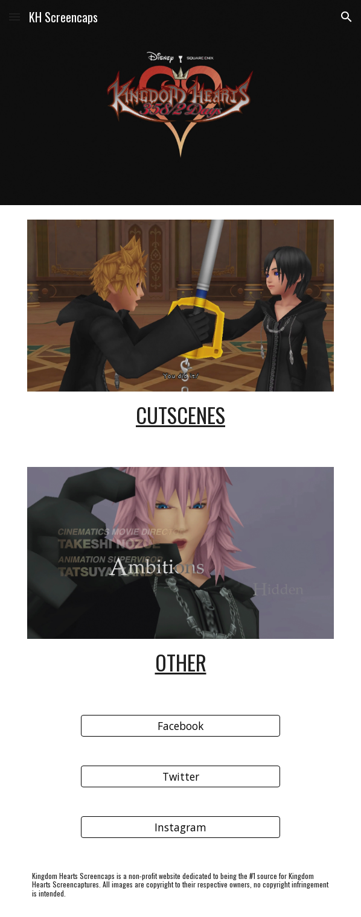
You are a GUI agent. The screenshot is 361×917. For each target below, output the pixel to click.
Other (180, 662)
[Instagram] (180, 827)
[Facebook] (180, 726)
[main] (180, 415)
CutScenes (180, 414)
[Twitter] (180, 777)
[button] (14, 16)
